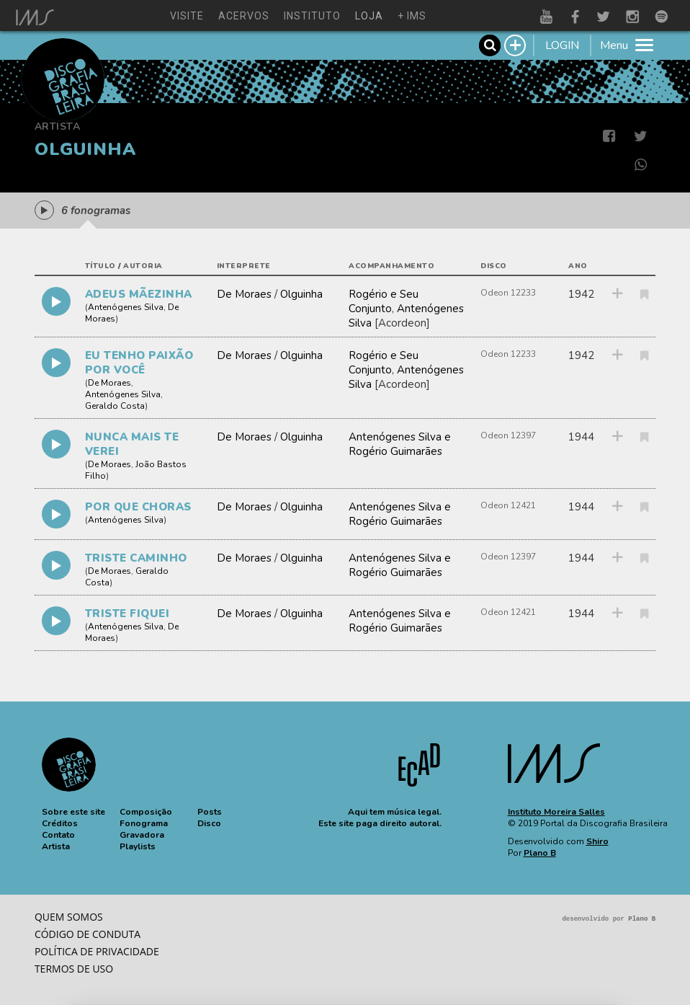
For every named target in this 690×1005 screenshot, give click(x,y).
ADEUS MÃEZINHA (138, 294)
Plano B (540, 853)
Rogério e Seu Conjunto (383, 301)
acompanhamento (391, 266)
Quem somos (69, 917)
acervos (243, 16)
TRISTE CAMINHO (136, 558)
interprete (244, 266)
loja (369, 16)
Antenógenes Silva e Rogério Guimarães (400, 444)
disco (493, 266)
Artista (58, 126)
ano (578, 266)
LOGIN (562, 45)
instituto (312, 16)
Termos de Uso (74, 968)
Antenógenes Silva (125, 307)
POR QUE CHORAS (138, 507)
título (100, 266)
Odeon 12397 (508, 435)
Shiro (597, 841)
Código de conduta (87, 934)
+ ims (412, 16)
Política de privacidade (97, 951)
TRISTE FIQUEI (127, 613)
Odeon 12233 (508, 292)
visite (187, 16)
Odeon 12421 (508, 505)
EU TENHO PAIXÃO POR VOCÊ (139, 362)
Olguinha (301, 294)
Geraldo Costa (115, 406)
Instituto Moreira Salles (556, 812)
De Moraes (244, 294)
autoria (143, 266)
